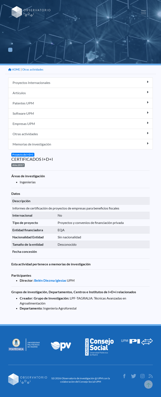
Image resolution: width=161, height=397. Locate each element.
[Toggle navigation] (143, 12)
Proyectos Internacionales (80, 82)
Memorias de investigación (80, 144)
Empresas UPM (80, 123)
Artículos (80, 92)
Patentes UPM (80, 103)
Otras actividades (32, 69)
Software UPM (80, 113)
